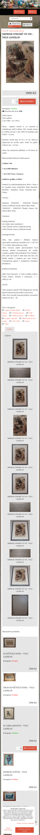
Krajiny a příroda (11, 318)
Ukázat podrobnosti (8, 829)
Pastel (27, 321)
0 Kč (10, 26)
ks (15, 101)
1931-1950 (16, 321)
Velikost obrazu (17, 316)
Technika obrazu (18, 313)
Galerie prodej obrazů (12, 310)
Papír (7, 324)
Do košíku (27, 101)
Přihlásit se (27, 24)
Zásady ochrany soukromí (25, 823)
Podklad (31, 316)
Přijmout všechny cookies (24, 830)
